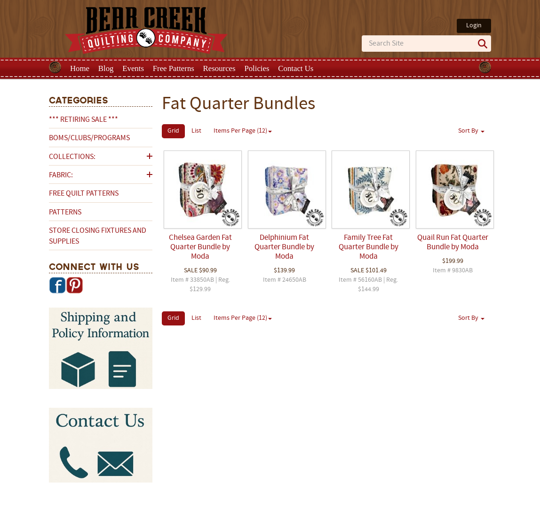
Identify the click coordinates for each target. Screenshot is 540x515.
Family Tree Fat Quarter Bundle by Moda (368, 247)
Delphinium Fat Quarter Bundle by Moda (284, 247)
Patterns (65, 212)
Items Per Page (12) (243, 131)
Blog (106, 68)
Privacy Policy (344, 507)
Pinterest (74, 285)
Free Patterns (173, 68)
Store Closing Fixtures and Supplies (97, 236)
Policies (256, 68)
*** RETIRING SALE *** (83, 120)
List (196, 131)
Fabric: (61, 175)
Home (79, 68)
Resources (219, 68)
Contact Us (295, 68)
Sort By (471, 131)
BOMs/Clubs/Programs (89, 138)
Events (133, 68)
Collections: (72, 157)
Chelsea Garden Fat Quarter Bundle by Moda (200, 247)
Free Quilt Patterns (84, 194)
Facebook (57, 285)
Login (474, 25)
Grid (173, 131)
